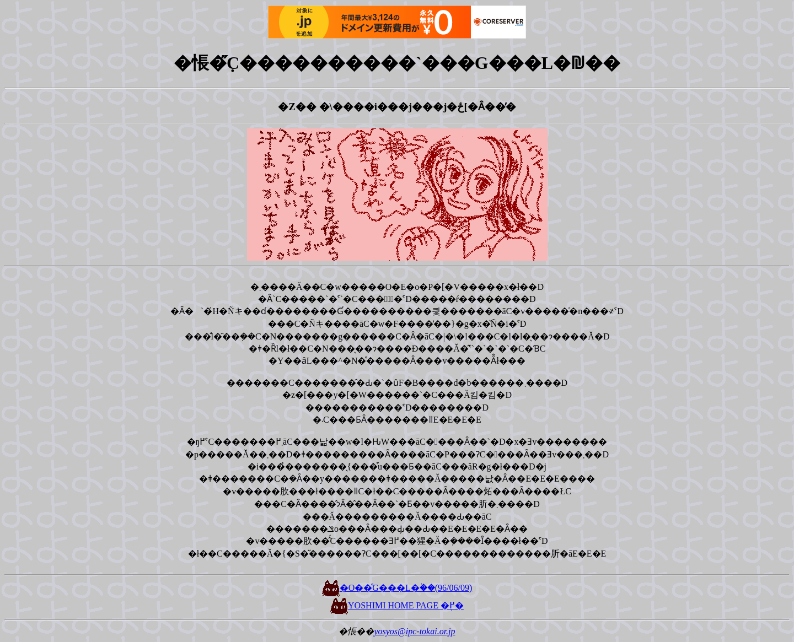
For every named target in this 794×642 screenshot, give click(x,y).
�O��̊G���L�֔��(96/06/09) (397, 587)
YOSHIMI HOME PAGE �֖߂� (397, 605)
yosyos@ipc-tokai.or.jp (414, 631)
